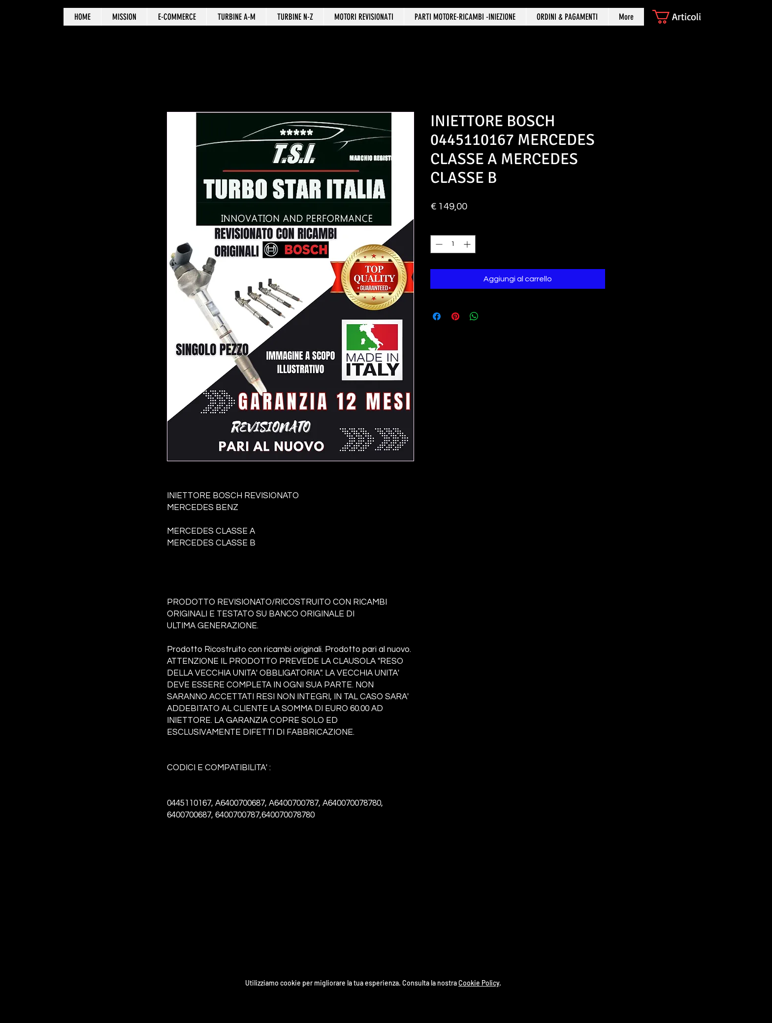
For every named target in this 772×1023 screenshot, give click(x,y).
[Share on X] (493, 316)
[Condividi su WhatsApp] (474, 316)
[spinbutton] (453, 244)
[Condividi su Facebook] (437, 316)
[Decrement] (438, 244)
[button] (685, 17)
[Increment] (468, 244)
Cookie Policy (478, 983)
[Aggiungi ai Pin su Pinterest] (455, 316)
